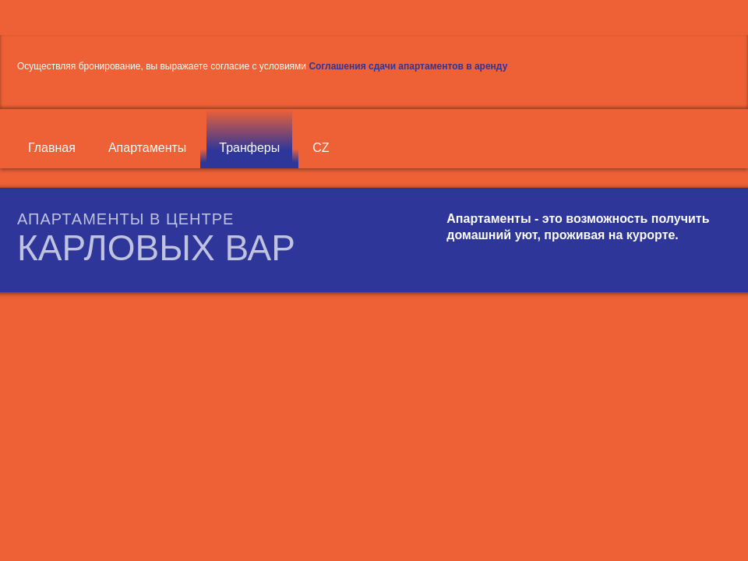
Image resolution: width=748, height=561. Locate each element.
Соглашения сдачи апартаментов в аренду (408, 66)
